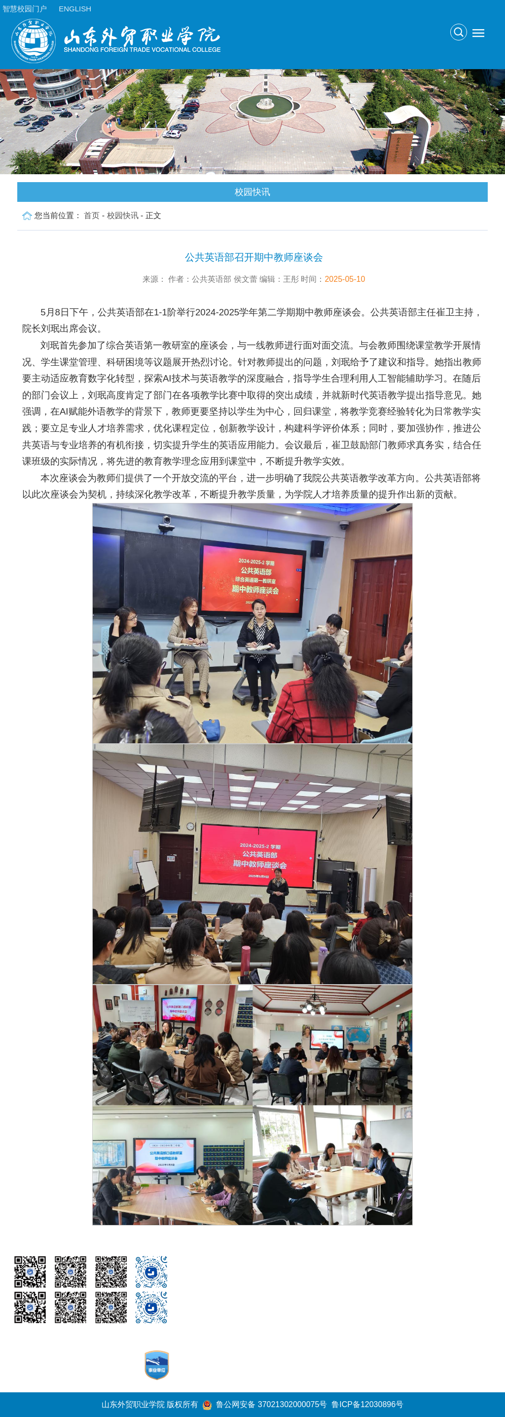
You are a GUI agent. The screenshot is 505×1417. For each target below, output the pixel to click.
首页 (92, 215)
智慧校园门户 (24, 8)
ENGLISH (75, 8)
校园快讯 (123, 215)
